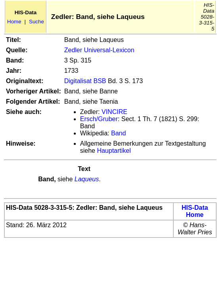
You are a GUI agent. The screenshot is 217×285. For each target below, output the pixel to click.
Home (14, 22)
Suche (36, 22)
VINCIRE (114, 111)
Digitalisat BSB (85, 81)
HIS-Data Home (195, 211)
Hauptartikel (114, 150)
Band (118, 133)
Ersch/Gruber (99, 119)
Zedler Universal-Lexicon (99, 50)
